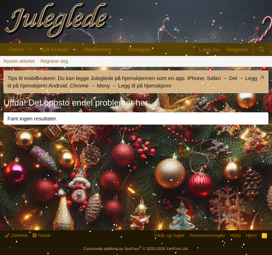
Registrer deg (54, 61)
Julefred (16, 235)
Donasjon (139, 49)
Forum (16, 49)
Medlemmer (98, 49)
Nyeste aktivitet (19, 61)
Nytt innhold (54, 49)
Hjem (251, 235)
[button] (30, 49)
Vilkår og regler (169, 235)
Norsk (41, 235)
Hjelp (235, 235)
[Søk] (261, 49)
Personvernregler (207, 235)
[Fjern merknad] (262, 78)
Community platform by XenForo (136, 248)
